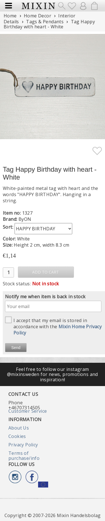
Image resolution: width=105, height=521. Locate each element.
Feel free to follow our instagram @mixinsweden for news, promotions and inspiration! (52, 374)
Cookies (17, 436)
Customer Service (27, 411)
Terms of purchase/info (23, 455)
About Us (18, 428)
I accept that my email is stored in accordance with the (53, 326)
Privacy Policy (23, 445)
